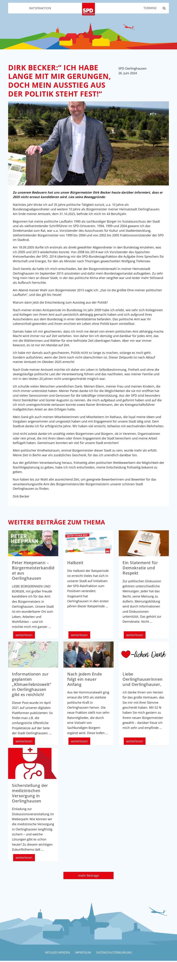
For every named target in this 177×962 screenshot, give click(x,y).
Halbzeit (76, 565)
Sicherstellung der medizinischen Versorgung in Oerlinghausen (31, 794)
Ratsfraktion (40, 8)
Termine (148, 8)
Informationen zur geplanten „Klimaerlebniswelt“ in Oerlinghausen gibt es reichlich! (33, 686)
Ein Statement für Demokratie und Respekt (141, 570)
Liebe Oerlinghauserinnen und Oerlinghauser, (143, 681)
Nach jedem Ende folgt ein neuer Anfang (85, 681)
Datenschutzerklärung (115, 954)
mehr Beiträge (88, 876)
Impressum (83, 954)
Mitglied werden (56, 954)
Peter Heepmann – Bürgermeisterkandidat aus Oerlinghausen (33, 572)
